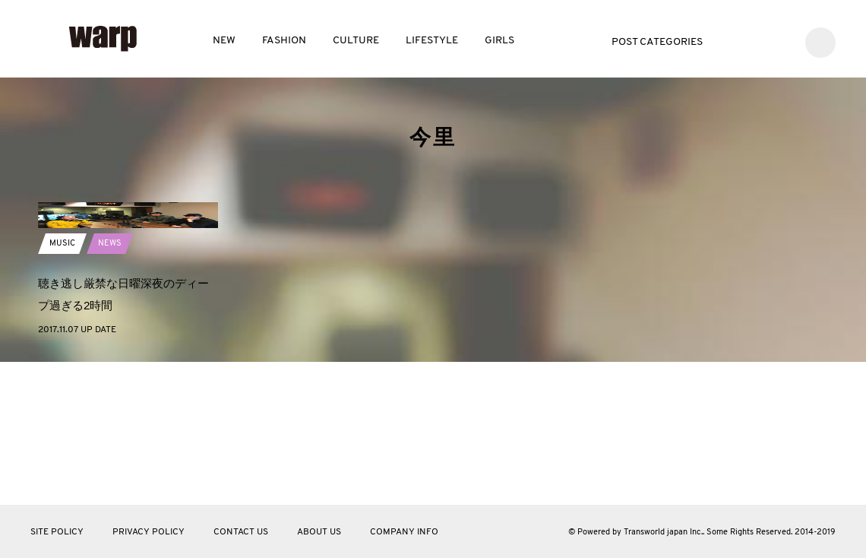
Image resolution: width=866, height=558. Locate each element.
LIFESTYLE (432, 40)
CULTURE (356, 40)
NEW (224, 40)
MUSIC (63, 349)
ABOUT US (319, 532)
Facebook (757, 40)
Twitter (734, 40)
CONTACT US (240, 532)
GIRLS (499, 40)
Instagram (779, 40)
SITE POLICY (57, 532)
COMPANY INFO (404, 532)
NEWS (112, 349)
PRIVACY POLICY (148, 532)
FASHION (284, 40)
